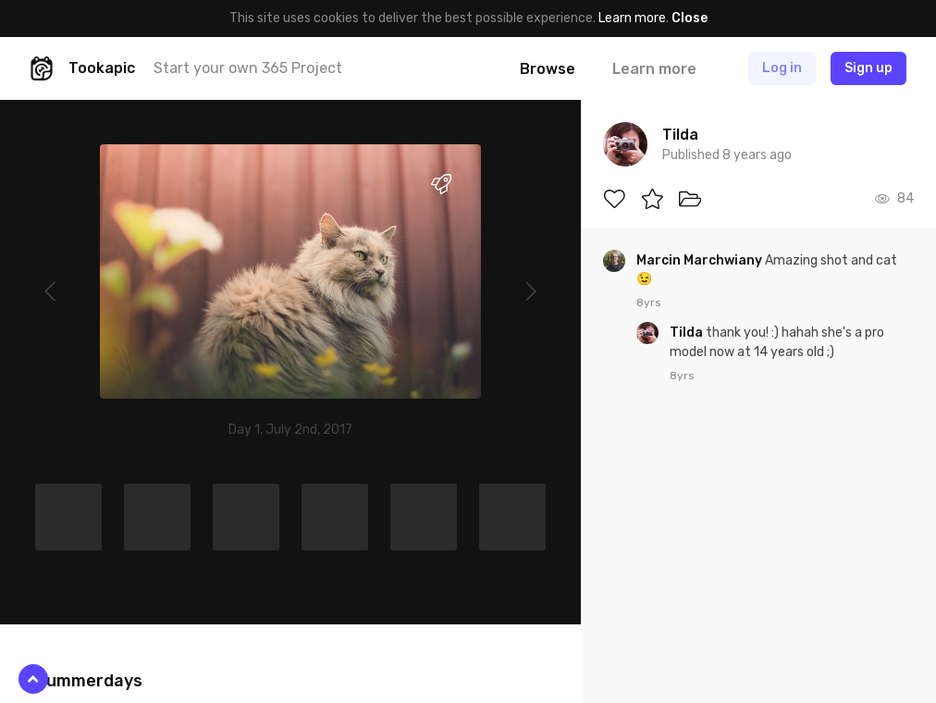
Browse (547, 69)
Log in (782, 68)
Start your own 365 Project (248, 68)
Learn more (632, 18)
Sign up (868, 68)
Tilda (688, 332)
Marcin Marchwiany (700, 260)
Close (689, 18)
